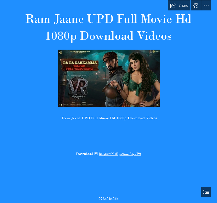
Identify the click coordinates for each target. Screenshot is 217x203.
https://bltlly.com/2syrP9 (120, 153)
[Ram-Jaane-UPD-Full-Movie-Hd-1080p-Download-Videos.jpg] (108, 78)
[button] (179, 5)
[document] (108, 101)
